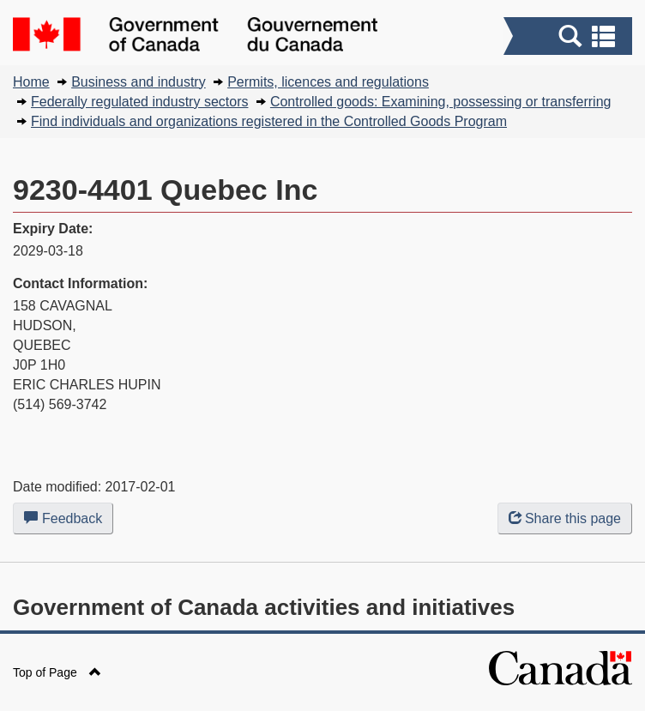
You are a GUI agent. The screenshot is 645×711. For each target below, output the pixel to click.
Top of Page (57, 672)
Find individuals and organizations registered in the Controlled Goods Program (269, 121)
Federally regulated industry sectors (139, 101)
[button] (570, 36)
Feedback (68, 521)
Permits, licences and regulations (328, 82)
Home (31, 82)
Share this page (565, 518)
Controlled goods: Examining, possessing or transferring (441, 101)
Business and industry (138, 82)
